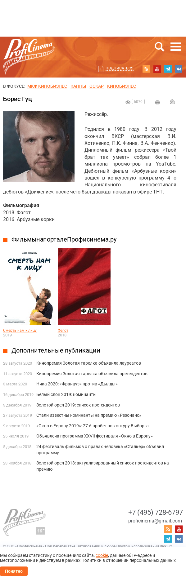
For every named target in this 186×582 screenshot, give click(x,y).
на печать (157, 102)
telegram (168, 69)
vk (179, 69)
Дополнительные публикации (55, 350)
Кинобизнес (121, 86)
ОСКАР (96, 86)
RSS (146, 69)
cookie (102, 555)
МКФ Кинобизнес (47, 86)
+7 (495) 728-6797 (155, 512)
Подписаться (120, 68)
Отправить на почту (172, 101)
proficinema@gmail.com (155, 521)
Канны (78, 86)
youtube (157, 69)
